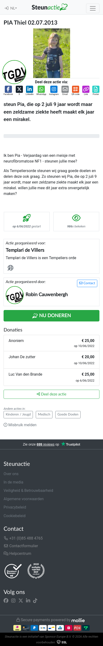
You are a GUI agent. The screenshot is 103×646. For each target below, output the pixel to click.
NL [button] (12, 8)
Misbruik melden (20, 425)
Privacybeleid (15, 507)
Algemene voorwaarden (24, 499)
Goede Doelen (67, 414)
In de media (13, 482)
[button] (8, 91)
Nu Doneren (51, 316)
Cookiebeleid (15, 516)
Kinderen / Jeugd (18, 414)
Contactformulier (21, 546)
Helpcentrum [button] (17, 553)
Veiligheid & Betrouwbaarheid (28, 490)
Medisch (44, 414)
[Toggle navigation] (92, 8)
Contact (87, 283)
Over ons (11, 474)
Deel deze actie (51, 394)
